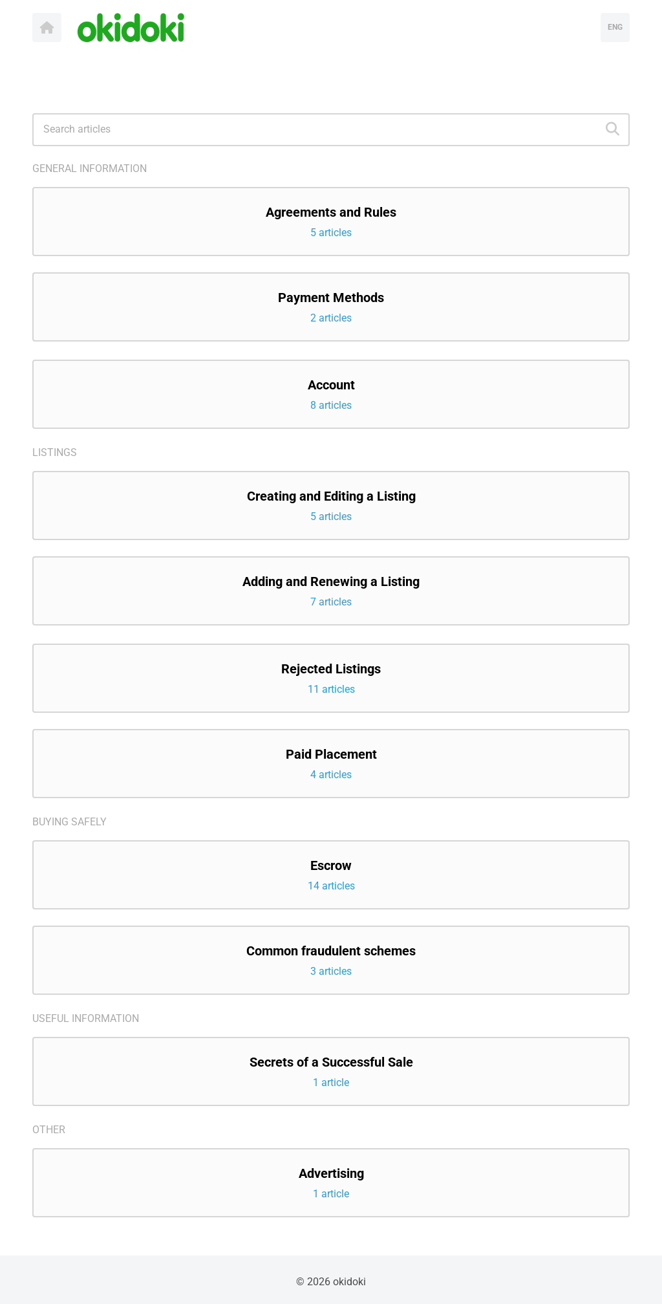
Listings (54, 452)
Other (48, 1130)
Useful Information (85, 1018)
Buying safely (69, 822)
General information (89, 168)
